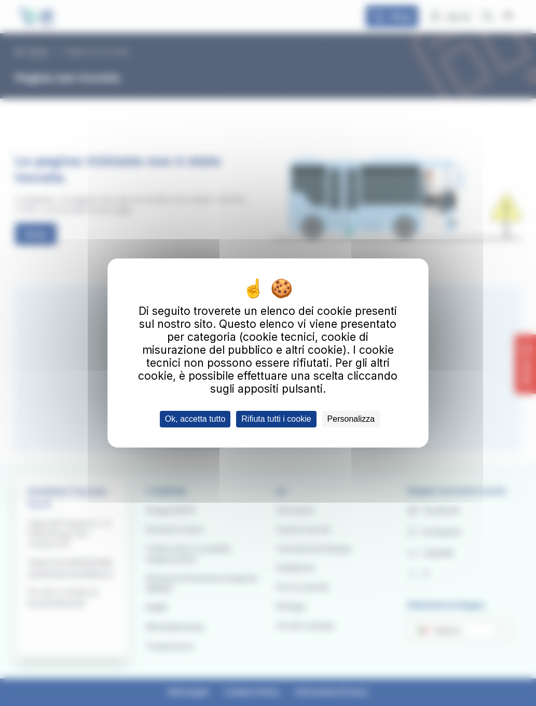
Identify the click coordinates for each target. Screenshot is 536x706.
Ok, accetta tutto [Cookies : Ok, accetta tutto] (195, 418)
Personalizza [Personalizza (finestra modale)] (351, 418)
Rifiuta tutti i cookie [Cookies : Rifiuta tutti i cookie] (276, 418)
